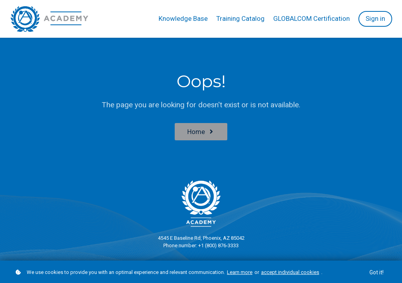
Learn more (239, 273)
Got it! (376, 273)
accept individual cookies (290, 273)
